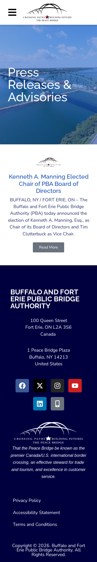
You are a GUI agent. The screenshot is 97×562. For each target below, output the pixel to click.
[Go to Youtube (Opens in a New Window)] (75, 385)
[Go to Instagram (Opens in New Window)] (57, 385)
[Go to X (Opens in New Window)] (40, 385)
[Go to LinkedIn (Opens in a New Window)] (40, 403)
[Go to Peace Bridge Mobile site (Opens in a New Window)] (57, 403)
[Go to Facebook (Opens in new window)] (22, 385)
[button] (12, 12)
